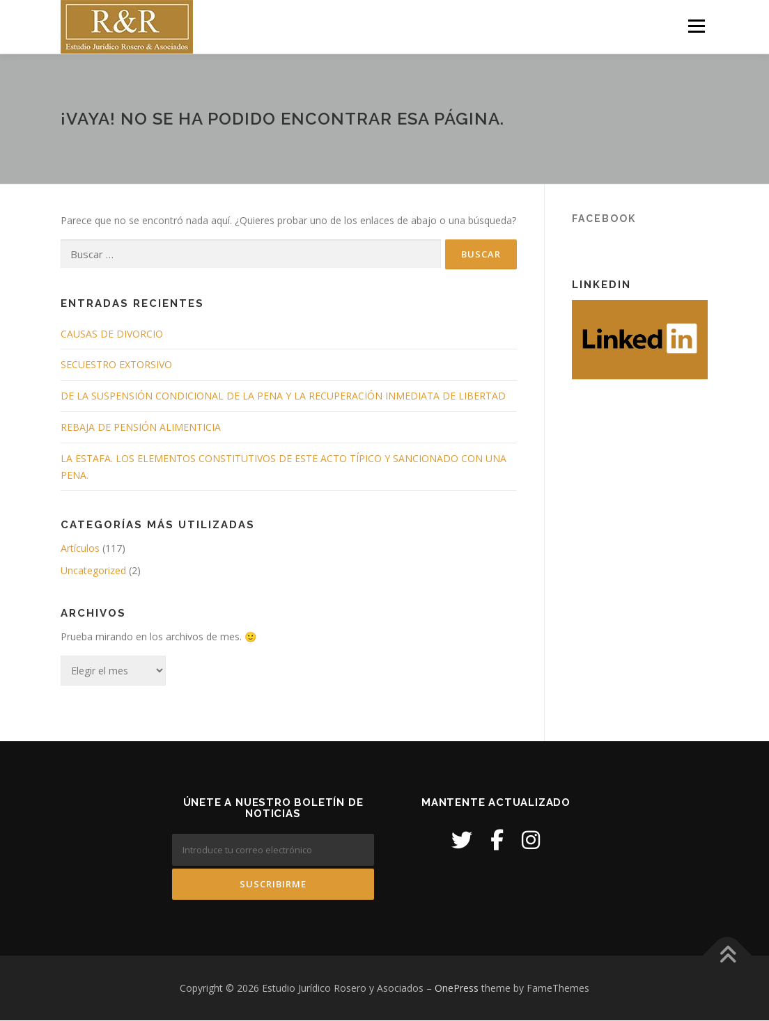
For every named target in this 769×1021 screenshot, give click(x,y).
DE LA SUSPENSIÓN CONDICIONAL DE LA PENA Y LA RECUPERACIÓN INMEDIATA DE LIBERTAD (283, 396)
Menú (696, 26)
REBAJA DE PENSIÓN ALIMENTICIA (141, 427)
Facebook (604, 218)
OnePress (457, 988)
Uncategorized (93, 571)
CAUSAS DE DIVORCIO (112, 333)
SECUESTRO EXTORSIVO (116, 365)
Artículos (80, 548)
